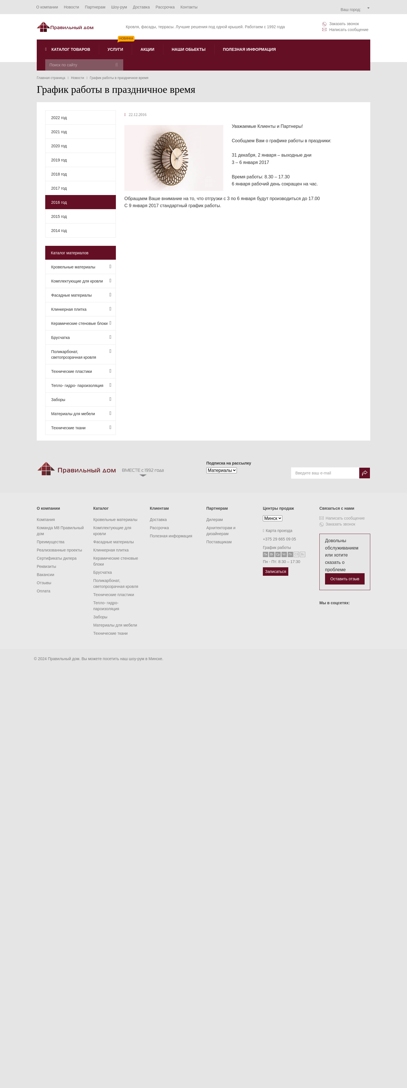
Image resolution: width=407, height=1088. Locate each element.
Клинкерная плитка (81, 309)
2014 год (59, 230)
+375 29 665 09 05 (279, 539)
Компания (46, 519)
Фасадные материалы (81, 294)
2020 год (59, 146)
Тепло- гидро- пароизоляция (81, 385)
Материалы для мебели (81, 413)
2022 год (59, 117)
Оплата (43, 591)
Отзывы (44, 583)
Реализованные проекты (59, 550)
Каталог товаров (67, 49)
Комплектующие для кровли (81, 280)
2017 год (59, 188)
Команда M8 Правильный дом (60, 531)
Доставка (158, 519)
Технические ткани (81, 427)
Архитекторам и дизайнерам (220, 531)
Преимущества (50, 542)
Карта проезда (277, 530)
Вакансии (45, 574)
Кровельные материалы (81, 266)
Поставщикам (219, 542)
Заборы (81, 399)
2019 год (59, 160)
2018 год (59, 174)
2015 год (59, 216)
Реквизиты (46, 566)
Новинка (126, 38)
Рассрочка (159, 528)
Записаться (275, 571)
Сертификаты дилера (57, 558)
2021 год (59, 132)
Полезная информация (171, 536)
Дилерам (214, 519)
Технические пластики (81, 371)
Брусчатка (81, 337)
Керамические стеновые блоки (81, 323)
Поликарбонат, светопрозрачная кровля (81, 354)
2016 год (59, 202)
